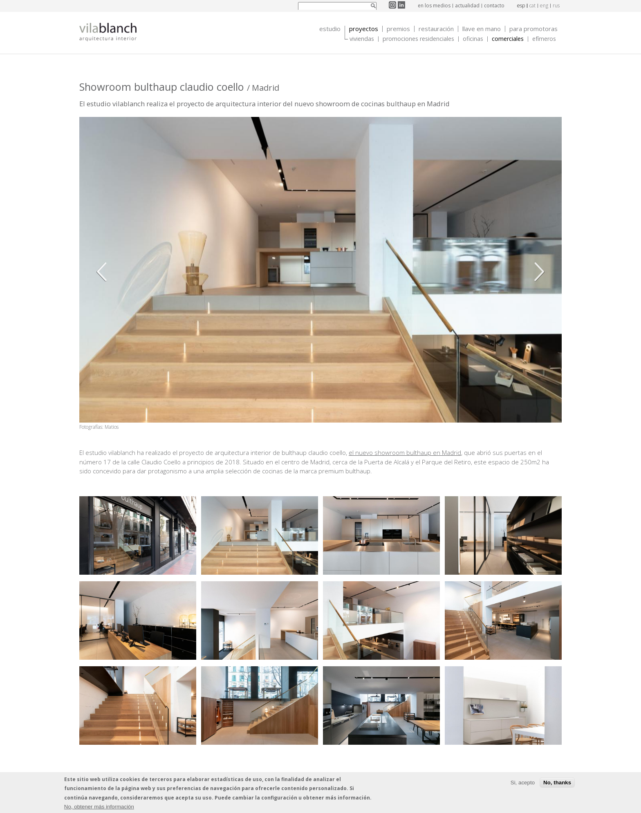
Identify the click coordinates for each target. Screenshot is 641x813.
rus (556, 5)
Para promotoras (533, 29)
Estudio (330, 29)
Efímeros (544, 39)
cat (532, 5)
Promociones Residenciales (418, 39)
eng (544, 5)
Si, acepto (523, 782)
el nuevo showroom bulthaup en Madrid (405, 452)
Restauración (436, 29)
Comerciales (508, 39)
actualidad (467, 5)
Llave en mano (481, 29)
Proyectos (363, 29)
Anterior (104, 272)
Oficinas (473, 39)
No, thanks (557, 782)
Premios (398, 29)
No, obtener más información (99, 807)
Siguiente (537, 272)
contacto (494, 5)
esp (521, 5)
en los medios (434, 5)
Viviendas (362, 39)
